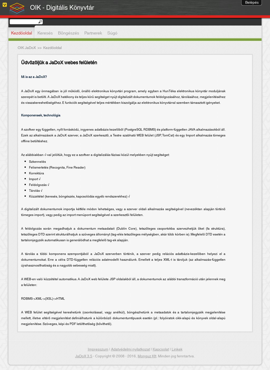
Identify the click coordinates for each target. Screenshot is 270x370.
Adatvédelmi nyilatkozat (130, 349)
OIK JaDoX (27, 48)
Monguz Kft (147, 356)
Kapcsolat (161, 349)
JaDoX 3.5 (83, 356)
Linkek (177, 349)
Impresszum (98, 349)
